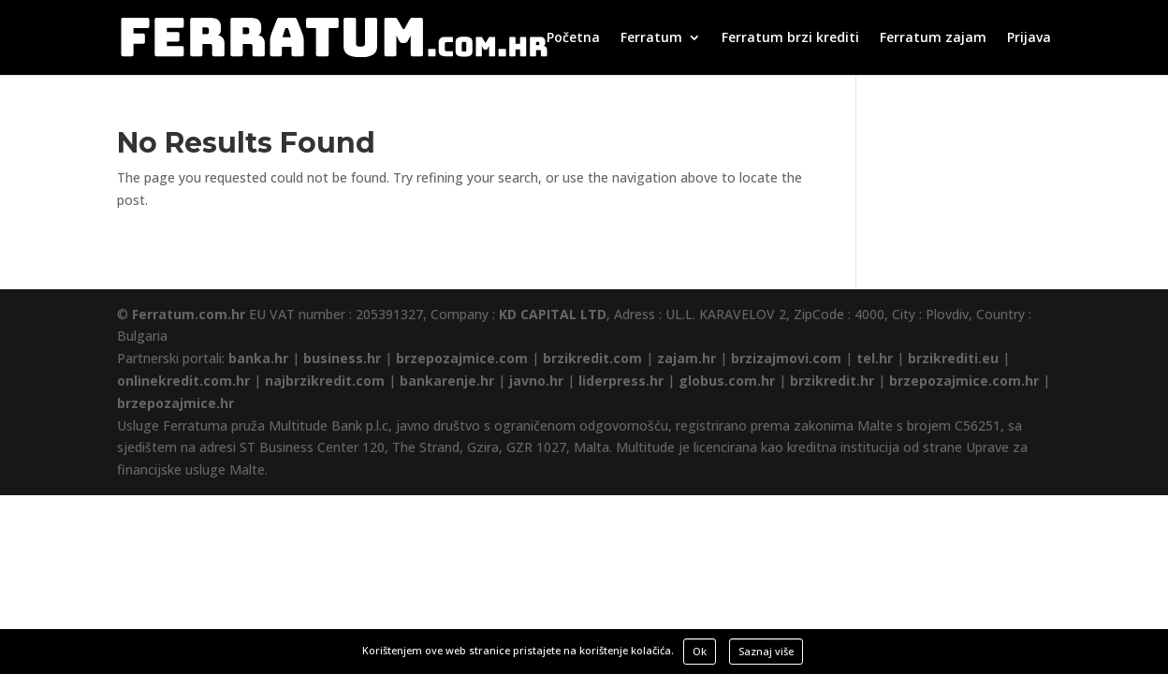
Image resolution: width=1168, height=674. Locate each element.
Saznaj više (766, 651)
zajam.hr (686, 358)
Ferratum (651, 38)
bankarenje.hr (447, 380)
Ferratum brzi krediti (790, 38)
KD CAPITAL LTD (552, 314)
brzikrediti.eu (953, 358)
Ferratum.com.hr (188, 314)
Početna (573, 38)
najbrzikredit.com (325, 380)
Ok (700, 651)
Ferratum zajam (933, 38)
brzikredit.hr (832, 380)
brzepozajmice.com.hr (964, 380)
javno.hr (536, 380)
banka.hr (258, 358)
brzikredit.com (592, 358)
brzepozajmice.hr (175, 403)
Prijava (1029, 38)
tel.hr (874, 358)
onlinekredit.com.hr (183, 380)
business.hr (342, 358)
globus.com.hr (727, 380)
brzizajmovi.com (786, 358)
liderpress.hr (621, 380)
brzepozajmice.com (462, 358)
